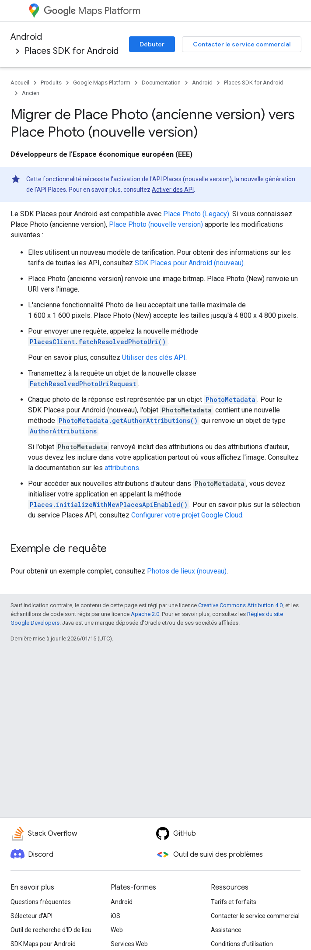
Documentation (161, 82)
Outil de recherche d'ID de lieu (50, 929)
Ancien (30, 93)
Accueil (19, 82)
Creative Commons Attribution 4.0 (240, 605)
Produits (51, 82)
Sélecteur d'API (31, 915)
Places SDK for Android (71, 51)
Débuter (152, 44)
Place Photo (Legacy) (196, 214)
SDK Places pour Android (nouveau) (189, 263)
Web (117, 929)
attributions (122, 468)
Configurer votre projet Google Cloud (186, 515)
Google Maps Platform (101, 82)
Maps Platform (92, 11)
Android (26, 37)
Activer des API (173, 189)
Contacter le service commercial (241, 44)
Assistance (226, 929)
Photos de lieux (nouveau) (187, 571)
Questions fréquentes (40, 901)
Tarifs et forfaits (233, 901)
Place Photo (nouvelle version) (156, 224)
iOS (115, 915)
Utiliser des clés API (153, 357)
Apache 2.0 (145, 614)
